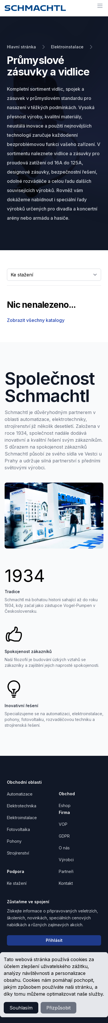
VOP (63, 824)
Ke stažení (16, 883)
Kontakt (66, 883)
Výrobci (66, 859)
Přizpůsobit (58, 1008)
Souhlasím (21, 1008)
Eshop (65, 805)
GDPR (64, 836)
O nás (64, 847)
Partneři (66, 871)
